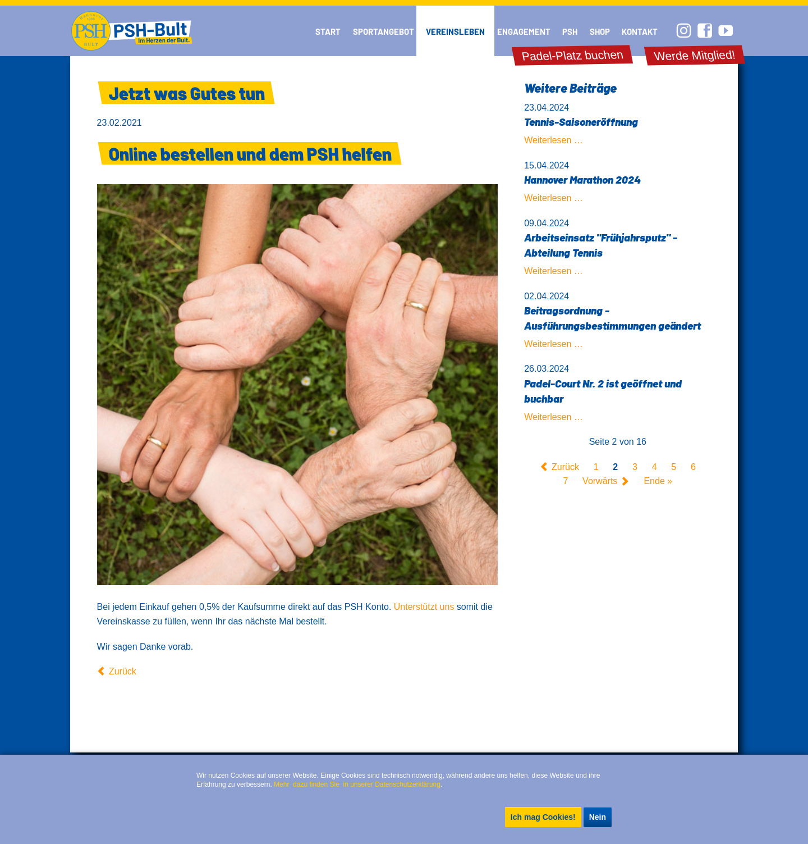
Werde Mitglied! (695, 55)
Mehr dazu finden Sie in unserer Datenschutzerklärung (357, 784)
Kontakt (640, 31)
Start (328, 31)
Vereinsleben (455, 31)
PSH (569, 31)
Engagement (523, 31)
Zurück (122, 671)
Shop (600, 31)
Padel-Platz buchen (572, 55)
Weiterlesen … (553, 140)
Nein (597, 817)
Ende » (658, 481)
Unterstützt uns (424, 607)
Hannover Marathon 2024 (582, 179)
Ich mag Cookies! (543, 817)
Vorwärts (599, 481)
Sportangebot (383, 31)
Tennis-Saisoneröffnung (581, 121)
